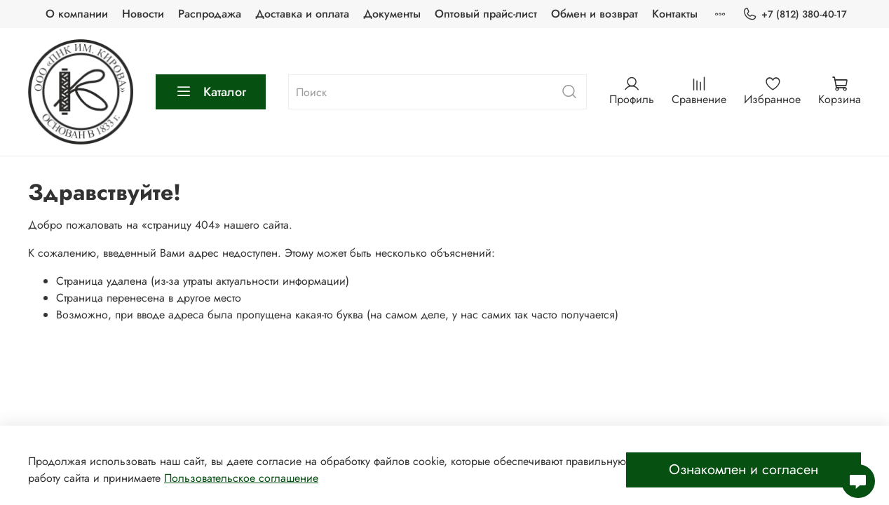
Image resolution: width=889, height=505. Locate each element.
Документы (392, 14)
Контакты (675, 14)
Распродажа (209, 14)
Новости (143, 14)
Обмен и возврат (594, 14)
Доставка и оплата (302, 14)
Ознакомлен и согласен (743, 469)
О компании (77, 14)
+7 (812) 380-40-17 (794, 14)
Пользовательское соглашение (241, 478)
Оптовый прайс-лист (486, 14)
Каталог (210, 92)
